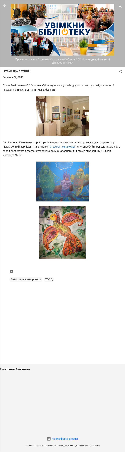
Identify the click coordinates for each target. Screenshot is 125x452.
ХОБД (49, 279)
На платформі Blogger (62, 438)
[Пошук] (120, 7)
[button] (120, 72)
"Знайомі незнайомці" (62, 146)
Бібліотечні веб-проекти (26, 279)
